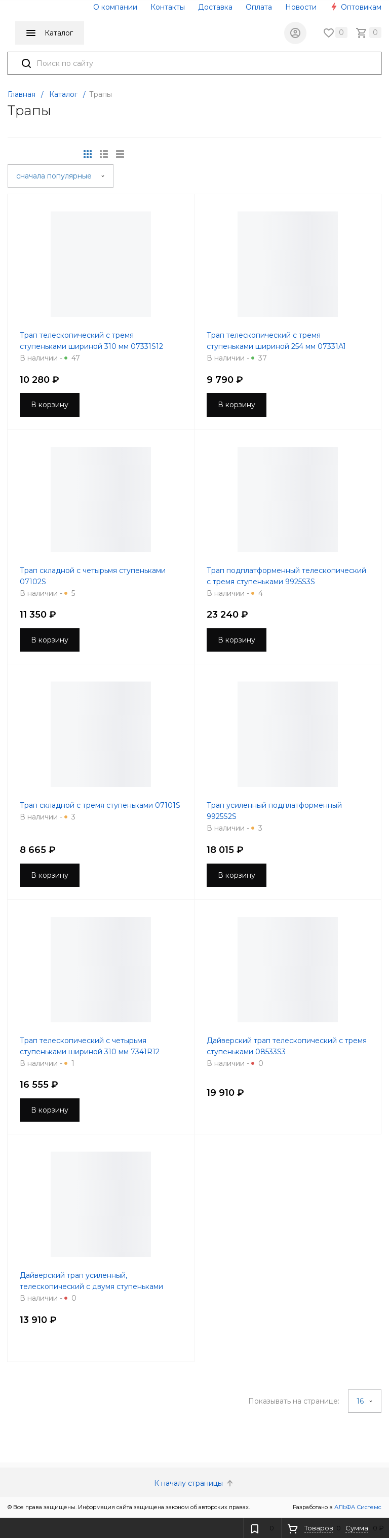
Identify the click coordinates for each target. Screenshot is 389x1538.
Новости (301, 7)
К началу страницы (194, 1483)
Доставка (215, 7)
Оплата (259, 7)
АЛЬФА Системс (357, 1507)
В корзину (49, 404)
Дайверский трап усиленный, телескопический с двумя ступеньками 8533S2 (91, 1286)
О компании (115, 7)
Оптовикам (355, 7)
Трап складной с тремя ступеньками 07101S (100, 805)
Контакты (167, 7)
